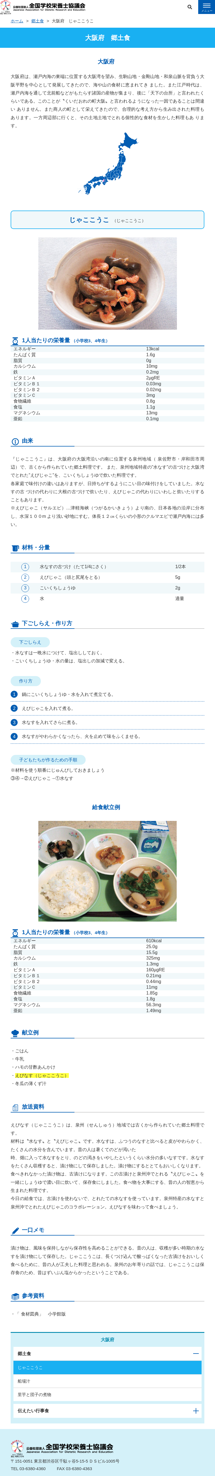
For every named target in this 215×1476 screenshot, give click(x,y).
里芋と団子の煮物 (34, 1394)
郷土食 (37, 20)
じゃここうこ (30, 1367)
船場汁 (24, 1380)
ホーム (17, 20)
